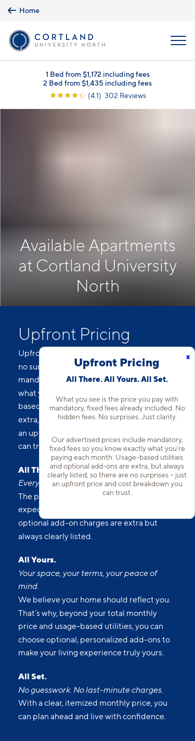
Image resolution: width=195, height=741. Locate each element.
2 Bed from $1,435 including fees (97, 82)
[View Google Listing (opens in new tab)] (97, 95)
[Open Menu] (178, 40)
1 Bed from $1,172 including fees (98, 74)
